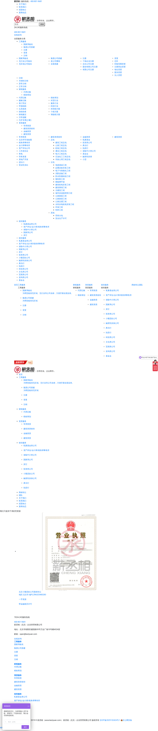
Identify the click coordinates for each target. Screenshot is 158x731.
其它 (25, 235)
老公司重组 (55, 61)
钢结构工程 (60, 179)
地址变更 (118, 69)
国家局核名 (28, 44)
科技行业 (54, 106)
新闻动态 (22, 12)
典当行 (85, 145)
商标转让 (135, 285)
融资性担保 (87, 156)
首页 (16, 285)
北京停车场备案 (25, 140)
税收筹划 (27, 95)
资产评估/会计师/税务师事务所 (36, 227)
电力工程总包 (61, 154)
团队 (141, 285)
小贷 (84, 159)
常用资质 (27, 126)
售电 (21, 154)
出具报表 (22, 109)
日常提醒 (22, 117)
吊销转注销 (23, 81)
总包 (52, 140)
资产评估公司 (24, 148)
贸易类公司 (23, 274)
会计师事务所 (24, 145)
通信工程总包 (61, 151)
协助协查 (22, 112)
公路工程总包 (61, 145)
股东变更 (118, 72)
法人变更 (118, 75)
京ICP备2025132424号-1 (110, 720)
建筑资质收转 (29, 128)
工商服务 (22, 41)
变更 (25, 53)
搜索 (42, 24)
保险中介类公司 (89, 151)
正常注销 (22, 86)
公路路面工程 (61, 196)
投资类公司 (87, 142)
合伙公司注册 (88, 64)
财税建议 (22, 114)
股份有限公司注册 (90, 67)
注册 (25, 50)
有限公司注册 (88, 69)
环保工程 (59, 207)
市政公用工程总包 (62, 159)
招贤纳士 (22, 10)
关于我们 (22, 4)
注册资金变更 (120, 67)
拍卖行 (85, 148)
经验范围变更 (120, 64)
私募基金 (86, 140)
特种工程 (59, 210)
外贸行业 (54, 100)
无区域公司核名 (25, 64)
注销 (25, 55)
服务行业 (54, 103)
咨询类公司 (23, 277)
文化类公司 (23, 272)
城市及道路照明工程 (63, 193)
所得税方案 (55, 109)
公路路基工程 (61, 199)
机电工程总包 (61, 148)
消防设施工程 (61, 173)
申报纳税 (22, 106)
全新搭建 (54, 64)
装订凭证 (22, 103)
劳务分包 (59, 215)
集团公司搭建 (29, 47)
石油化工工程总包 (62, 156)
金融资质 (27, 131)
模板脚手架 (60, 182)
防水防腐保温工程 (62, 176)
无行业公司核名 (25, 61)
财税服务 (22, 89)
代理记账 (27, 92)
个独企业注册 (88, 61)
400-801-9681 (36, 1)
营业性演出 (23, 165)
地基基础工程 (61, 165)
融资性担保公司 (25, 260)
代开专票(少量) (25, 120)
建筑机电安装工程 (62, 185)
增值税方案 (55, 114)
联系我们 (22, 7)
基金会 (85, 154)
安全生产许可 (61, 218)
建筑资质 (27, 134)
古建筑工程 (60, 190)
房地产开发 (23, 159)
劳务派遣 (22, 156)
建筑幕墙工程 (61, 187)
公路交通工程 (61, 201)
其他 (52, 213)
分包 (52, 162)
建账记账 (22, 100)
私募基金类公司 (30, 224)
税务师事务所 (24, 142)
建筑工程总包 (61, 142)
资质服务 (22, 123)
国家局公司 (28, 232)
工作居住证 (23, 151)
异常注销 (22, 83)
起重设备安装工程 (62, 168)
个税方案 (54, 112)
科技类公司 (23, 269)
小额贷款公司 (24, 258)
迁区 (116, 61)
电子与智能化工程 (62, 171)
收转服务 (22, 221)
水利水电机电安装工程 (64, 204)
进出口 (21, 162)
